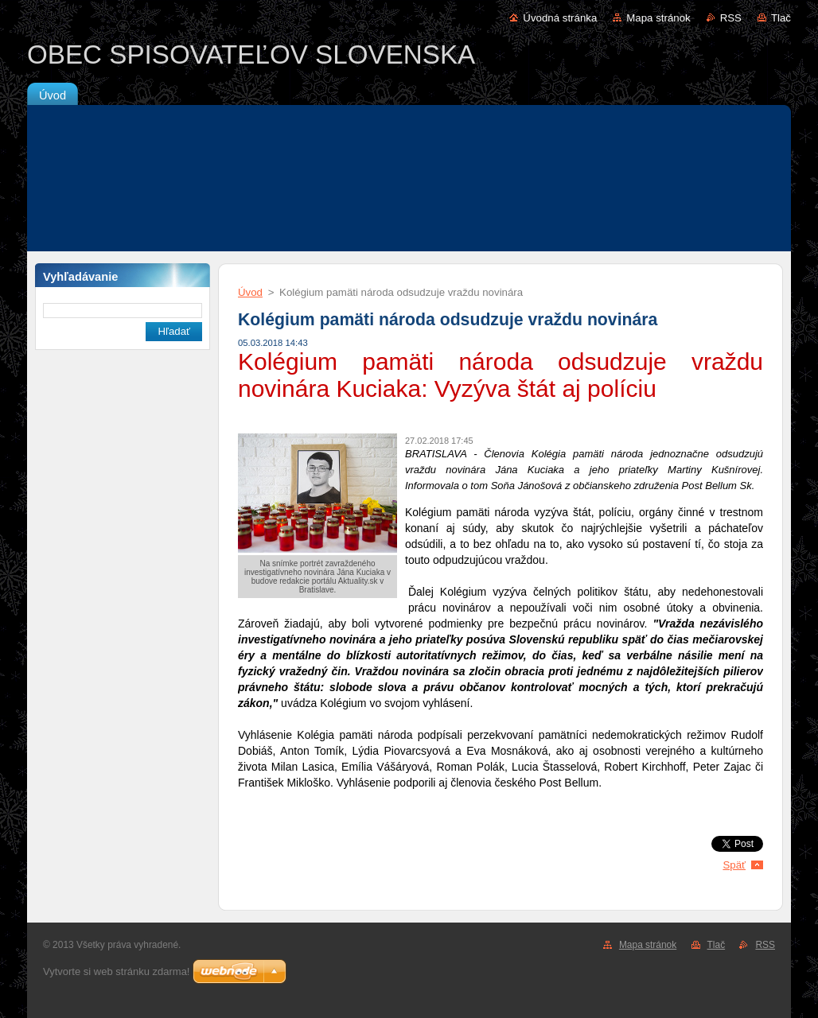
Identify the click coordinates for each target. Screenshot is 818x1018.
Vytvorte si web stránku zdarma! (116, 971)
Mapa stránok (658, 18)
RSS (731, 18)
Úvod (250, 292)
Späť (734, 865)
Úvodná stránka (560, 18)
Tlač (781, 18)
